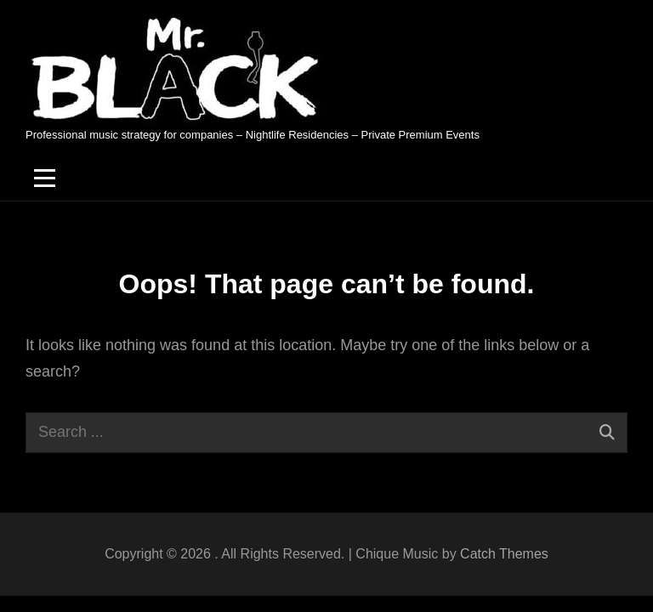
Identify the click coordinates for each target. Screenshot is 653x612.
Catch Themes (504, 554)
